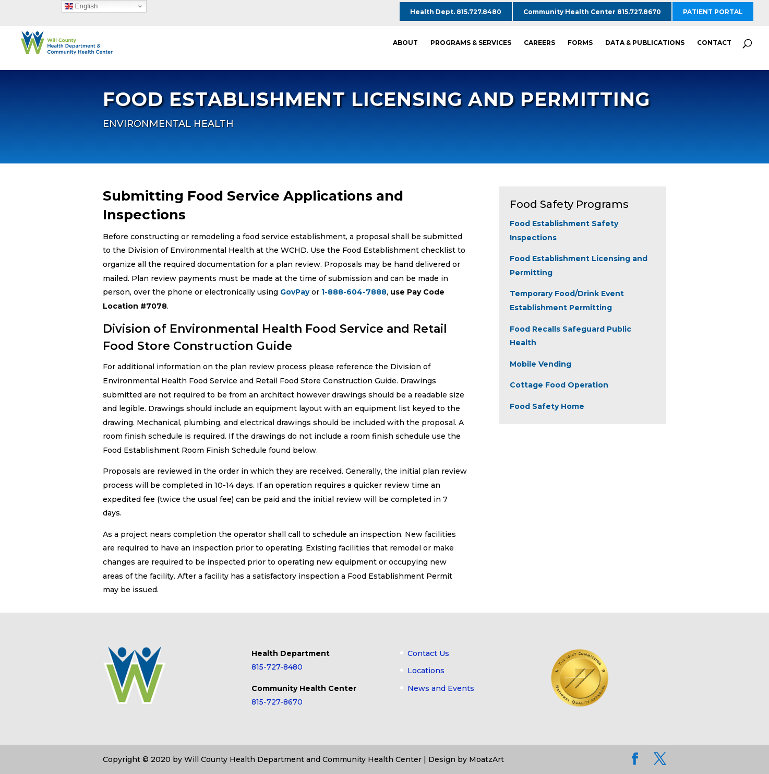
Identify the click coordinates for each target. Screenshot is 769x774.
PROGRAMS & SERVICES (470, 42)
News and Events (440, 688)
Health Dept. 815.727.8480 (455, 12)
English (81, 6)
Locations (425, 670)
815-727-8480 (277, 667)
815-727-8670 (277, 702)
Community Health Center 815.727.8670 (592, 12)
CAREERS (539, 42)
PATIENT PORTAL (713, 12)
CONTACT (714, 42)
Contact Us (428, 653)
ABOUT (405, 42)
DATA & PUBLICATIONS (644, 42)
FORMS (580, 42)
